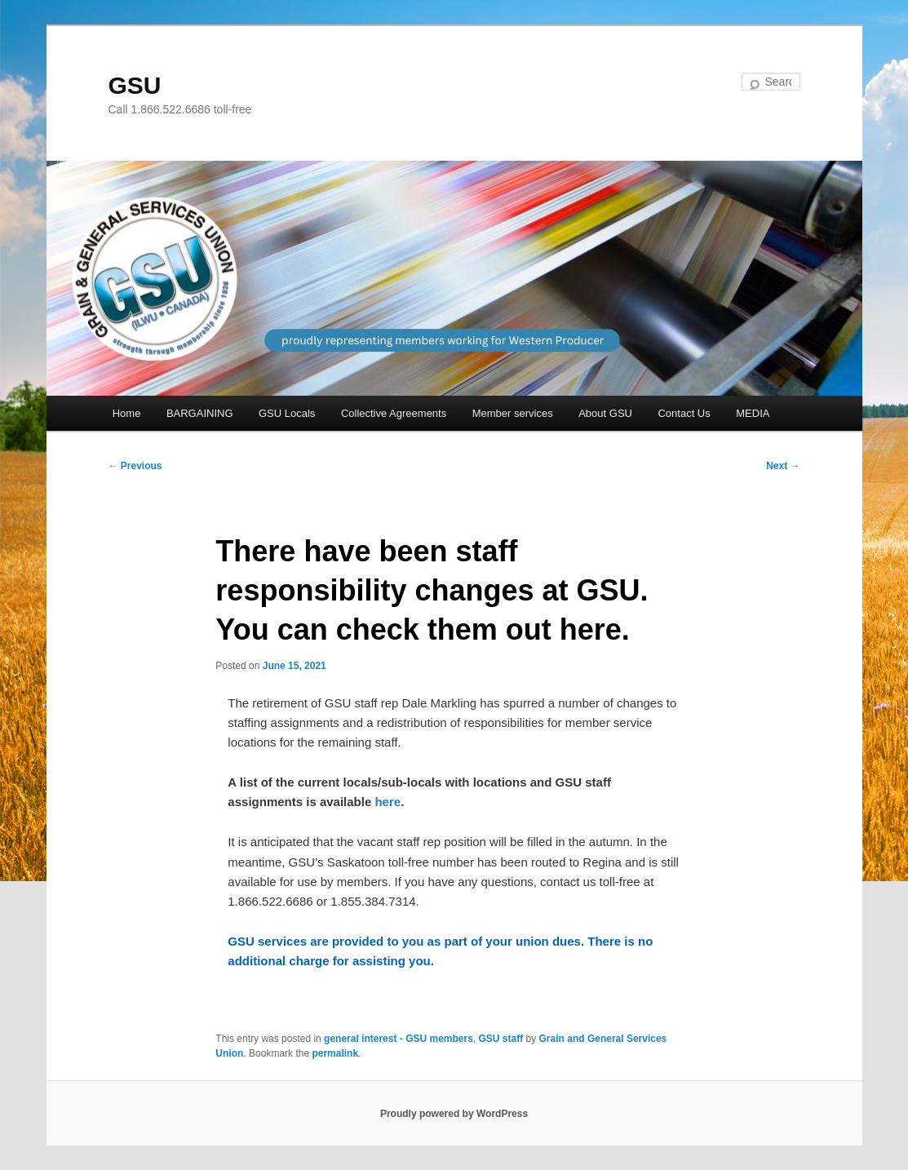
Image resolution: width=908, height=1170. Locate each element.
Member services (512, 413)
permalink (335, 1053)
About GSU (605, 413)
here (387, 802)
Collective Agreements (393, 413)
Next (782, 466)
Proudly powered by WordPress (454, 1113)
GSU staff (501, 1038)
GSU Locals (287, 413)
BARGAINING (199, 413)
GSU (135, 85)
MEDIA (752, 413)
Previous (135, 466)
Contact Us (684, 413)
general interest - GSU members (398, 1038)
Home (127, 413)
